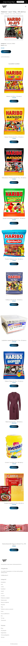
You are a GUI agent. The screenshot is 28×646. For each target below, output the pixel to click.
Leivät (2, 593)
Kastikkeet (3, 589)
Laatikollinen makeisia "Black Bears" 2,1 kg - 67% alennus (14, 340)
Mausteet (3, 604)
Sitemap (2, 637)
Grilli (2, 584)
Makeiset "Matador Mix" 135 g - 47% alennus (14, 137)
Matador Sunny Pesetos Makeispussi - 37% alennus (14, 218)
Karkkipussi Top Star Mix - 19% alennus (14, 299)
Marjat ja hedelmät (5, 602)
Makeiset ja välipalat (5, 597)
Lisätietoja (6, 51)
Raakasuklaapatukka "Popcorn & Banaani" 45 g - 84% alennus (14, 544)
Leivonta (3, 595)
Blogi (2, 628)
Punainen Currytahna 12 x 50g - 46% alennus (14, 503)
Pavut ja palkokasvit (5, 613)
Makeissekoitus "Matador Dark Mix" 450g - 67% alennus (14, 177)
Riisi (2, 615)
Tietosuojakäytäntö (5, 635)
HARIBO (13, 43)
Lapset (2, 591)
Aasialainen (3, 582)
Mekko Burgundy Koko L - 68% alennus (14, 421)
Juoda (2, 586)
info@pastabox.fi (4, 575)
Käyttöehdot (3, 632)
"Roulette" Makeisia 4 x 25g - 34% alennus (14, 259)
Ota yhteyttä (3, 630)
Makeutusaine (4, 600)
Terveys (2, 618)
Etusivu (2, 13)
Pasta (2, 611)
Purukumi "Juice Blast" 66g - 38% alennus (14, 462)
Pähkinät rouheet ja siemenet (7, 609)
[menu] (25, 6)
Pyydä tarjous (20, 1)
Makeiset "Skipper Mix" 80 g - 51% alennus (14, 381)
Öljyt (2, 606)
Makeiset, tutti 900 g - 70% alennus (14, 96)
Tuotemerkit (8, 43)
